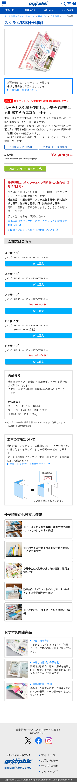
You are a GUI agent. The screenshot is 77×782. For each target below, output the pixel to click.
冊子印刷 (55, 16)
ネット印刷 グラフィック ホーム (19, 16)
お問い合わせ (49, 760)
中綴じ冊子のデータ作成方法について (30, 464)
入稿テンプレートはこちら (25, 168)
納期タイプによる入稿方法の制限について (31, 229)
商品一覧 (42, 16)
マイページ (48, 755)
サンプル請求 (49, 765)
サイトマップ (49, 771)
